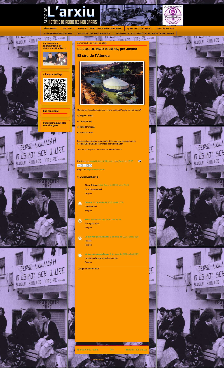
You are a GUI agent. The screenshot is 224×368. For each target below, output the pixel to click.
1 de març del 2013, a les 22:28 (124, 237)
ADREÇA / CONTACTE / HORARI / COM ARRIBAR (100, 28)
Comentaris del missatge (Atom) (119, 360)
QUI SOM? (67, 28)
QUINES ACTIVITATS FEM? (139, 28)
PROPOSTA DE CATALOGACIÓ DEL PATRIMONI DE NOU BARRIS (145, 33)
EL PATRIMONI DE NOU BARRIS (58, 33)
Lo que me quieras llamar (97, 237)
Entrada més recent (87, 349)
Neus (87, 219)
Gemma (88, 202)
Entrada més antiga (136, 349)
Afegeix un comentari (88, 269)
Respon (88, 193)
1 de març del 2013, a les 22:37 (124, 254)
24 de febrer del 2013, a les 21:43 (113, 185)
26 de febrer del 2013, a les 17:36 (106, 219)
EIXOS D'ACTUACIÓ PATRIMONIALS (94, 33)
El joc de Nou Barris (96, 169)
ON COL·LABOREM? (166, 28)
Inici (112, 349)
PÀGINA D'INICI (50, 28)
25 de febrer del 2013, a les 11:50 (108, 202)
